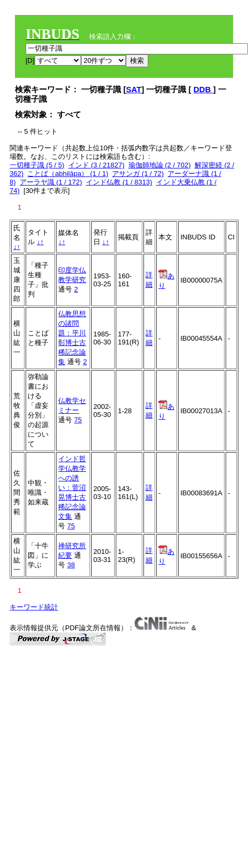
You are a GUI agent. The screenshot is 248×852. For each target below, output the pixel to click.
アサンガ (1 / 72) (138, 174)
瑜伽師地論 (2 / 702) (160, 165)
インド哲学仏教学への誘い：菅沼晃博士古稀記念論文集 (72, 487)
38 (71, 565)
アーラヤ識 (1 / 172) (51, 182)
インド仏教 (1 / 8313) (119, 182)
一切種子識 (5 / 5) (37, 165)
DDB (203, 89)
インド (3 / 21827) (96, 165)
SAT (133, 89)
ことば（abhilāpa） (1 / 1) (67, 174)
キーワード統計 (34, 607)
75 (78, 420)
